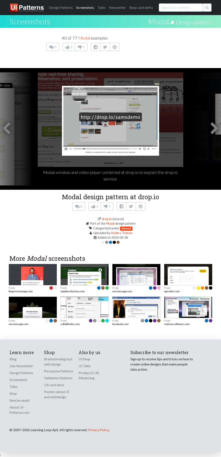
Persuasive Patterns (58, 371)
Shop (13, 393)
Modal (158, 21)
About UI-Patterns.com (19, 409)
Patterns (61, 7)
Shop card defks (141, 7)
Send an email (19, 400)
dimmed (126, 228)
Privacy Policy (98, 430)
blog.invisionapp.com (21, 291)
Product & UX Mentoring (89, 375)
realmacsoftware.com (177, 324)
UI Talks (85, 366)
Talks (102, 7)
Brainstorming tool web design (58, 361)
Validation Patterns (58, 378)
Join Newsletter (21, 366)
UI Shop (84, 359)
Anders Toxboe (121, 233)
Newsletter (117, 7)
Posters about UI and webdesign (56, 394)
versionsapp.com (122, 291)
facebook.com (120, 324)
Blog (13, 359)
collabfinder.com (70, 324)
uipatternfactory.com (72, 291)
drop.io (107, 219)
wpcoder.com (172, 291)
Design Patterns (21, 373)
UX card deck (54, 385)
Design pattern (194, 22)
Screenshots (85, 7)
